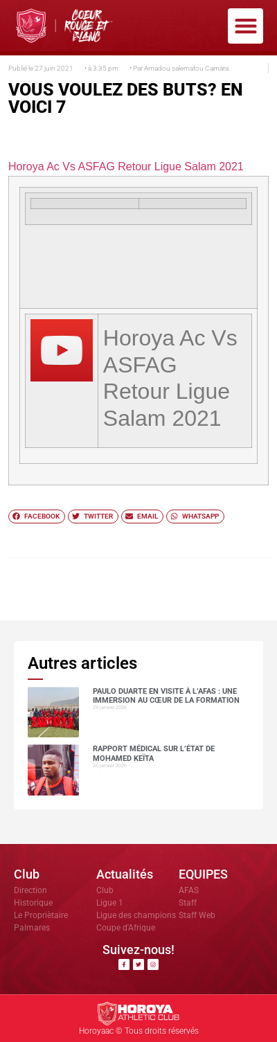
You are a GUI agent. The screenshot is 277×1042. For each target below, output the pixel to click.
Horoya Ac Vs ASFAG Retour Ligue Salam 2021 (126, 166)
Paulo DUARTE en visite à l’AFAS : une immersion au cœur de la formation (166, 696)
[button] (245, 26)
